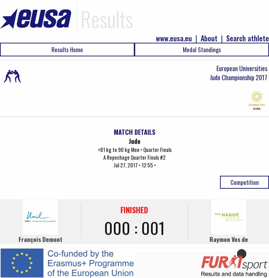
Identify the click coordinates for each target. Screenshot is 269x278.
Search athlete (247, 38)
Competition (244, 182)
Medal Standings (202, 49)
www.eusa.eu (174, 38)
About (209, 38)
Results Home (67, 49)
